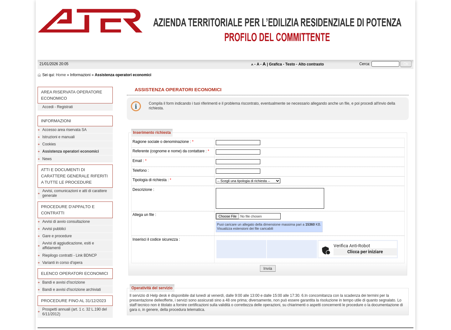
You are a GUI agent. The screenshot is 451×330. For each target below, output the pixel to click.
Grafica (275, 64)
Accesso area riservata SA (64, 130)
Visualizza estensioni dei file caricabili (245, 228)
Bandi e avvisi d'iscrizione (63, 282)
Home (61, 75)
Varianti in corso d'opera (62, 262)
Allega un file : (144, 214)
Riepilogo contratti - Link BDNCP (69, 255)
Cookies (49, 144)
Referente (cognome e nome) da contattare (168, 151)
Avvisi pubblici (54, 229)
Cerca (364, 64)
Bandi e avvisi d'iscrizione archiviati (71, 289)
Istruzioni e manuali (58, 137)
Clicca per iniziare (365, 251)
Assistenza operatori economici (70, 151)
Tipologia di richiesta (149, 180)
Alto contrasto (311, 64)
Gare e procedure (57, 236)
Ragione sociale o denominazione (160, 141)
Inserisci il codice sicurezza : (156, 239)
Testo (290, 64)
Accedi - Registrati (57, 107)
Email (137, 161)
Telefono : (140, 170)
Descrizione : (143, 189)
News (47, 159)
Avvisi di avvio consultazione (66, 221)
